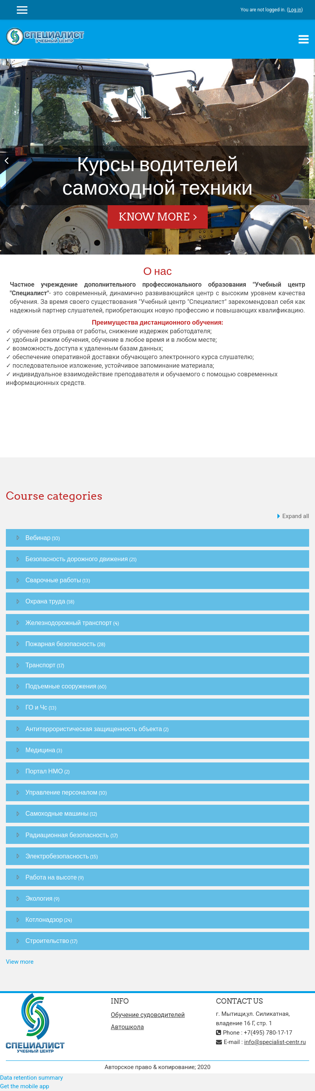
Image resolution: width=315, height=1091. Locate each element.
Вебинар (37, 538)
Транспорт (40, 665)
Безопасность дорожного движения (76, 559)
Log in (294, 10)
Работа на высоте (51, 877)
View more (20, 961)
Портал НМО (44, 771)
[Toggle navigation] (303, 39)
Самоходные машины (56, 813)
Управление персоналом (61, 792)
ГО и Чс (36, 707)
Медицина (40, 750)
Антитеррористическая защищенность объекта (93, 729)
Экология (38, 898)
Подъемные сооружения (60, 686)
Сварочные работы (53, 580)
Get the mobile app (24, 1086)
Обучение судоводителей (148, 1015)
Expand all (296, 516)
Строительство (47, 941)
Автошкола (127, 1027)
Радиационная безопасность (67, 835)
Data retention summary (31, 1077)
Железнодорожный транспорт (68, 623)
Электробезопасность (57, 856)
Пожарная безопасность (60, 644)
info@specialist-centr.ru (275, 1042)
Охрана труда (45, 601)
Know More (154, 216)
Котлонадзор (44, 919)
